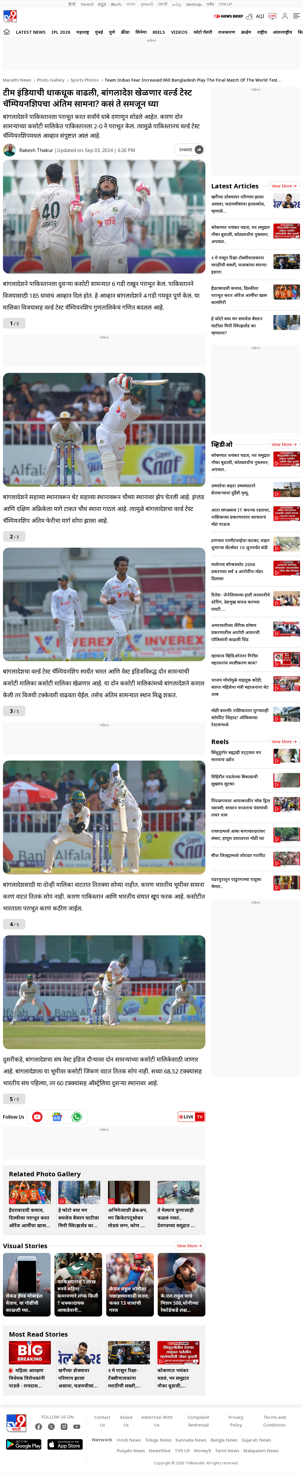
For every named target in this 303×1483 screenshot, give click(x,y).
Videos (179, 32)
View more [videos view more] (284, 444)
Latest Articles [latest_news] (235, 185)
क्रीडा (125, 32)
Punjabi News (131, 1450)
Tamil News (227, 1450)
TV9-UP (225, 4)
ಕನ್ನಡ (102, 4)
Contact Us (102, 1421)
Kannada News (191, 1440)
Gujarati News (256, 1440)
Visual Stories (25, 1245)
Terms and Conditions (274, 1421)
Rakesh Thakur (36, 150)
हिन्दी (72, 4)
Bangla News (224, 1440)
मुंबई (99, 32)
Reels (159, 32)
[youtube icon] (37, 1117)
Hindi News (129, 1440)
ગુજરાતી (146, 4)
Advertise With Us (157, 1421)
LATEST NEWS (31, 32)
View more (189, 1245)
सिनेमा (141, 32)
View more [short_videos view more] (284, 741)
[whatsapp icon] (77, 1117)
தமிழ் (176, 4)
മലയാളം (194, 4)
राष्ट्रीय (262, 32)
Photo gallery (50, 80)
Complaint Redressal (198, 1421)
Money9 (202, 1450)
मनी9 (210, 4)
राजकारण (226, 32)
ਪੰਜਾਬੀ (162, 4)
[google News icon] (57, 1117)
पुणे (112, 32)
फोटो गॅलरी (203, 32)
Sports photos (84, 80)
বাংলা (131, 4)
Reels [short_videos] (220, 741)
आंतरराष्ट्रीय (282, 32)
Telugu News (158, 1440)
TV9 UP (182, 1450)
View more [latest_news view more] (284, 186)
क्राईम (246, 32)
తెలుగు (116, 4)
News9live (160, 1450)
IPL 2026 (60, 32)
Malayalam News (261, 1450)
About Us (126, 1421)
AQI (260, 16)
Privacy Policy (236, 1421)
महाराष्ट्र (82, 32)
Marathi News (17, 80)
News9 (87, 4)
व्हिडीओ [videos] (222, 444)
